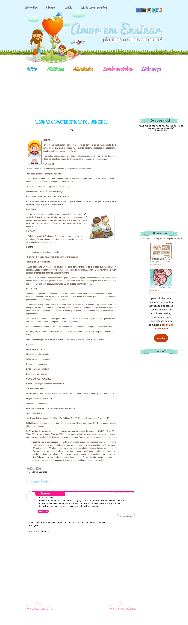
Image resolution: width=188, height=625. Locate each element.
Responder (43, 511)
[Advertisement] (105, 91)
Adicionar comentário (126, 516)
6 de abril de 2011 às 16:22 (122, 493)
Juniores (43, 472)
